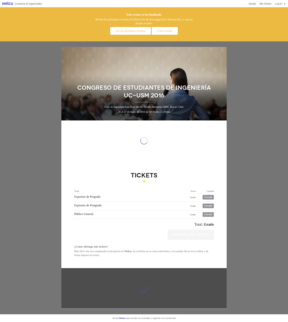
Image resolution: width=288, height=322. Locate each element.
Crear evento (164, 30)
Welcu (7, 4)
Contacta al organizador (28, 3)
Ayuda (252, 3)
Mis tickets (265, 3)
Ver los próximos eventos (130, 30)
